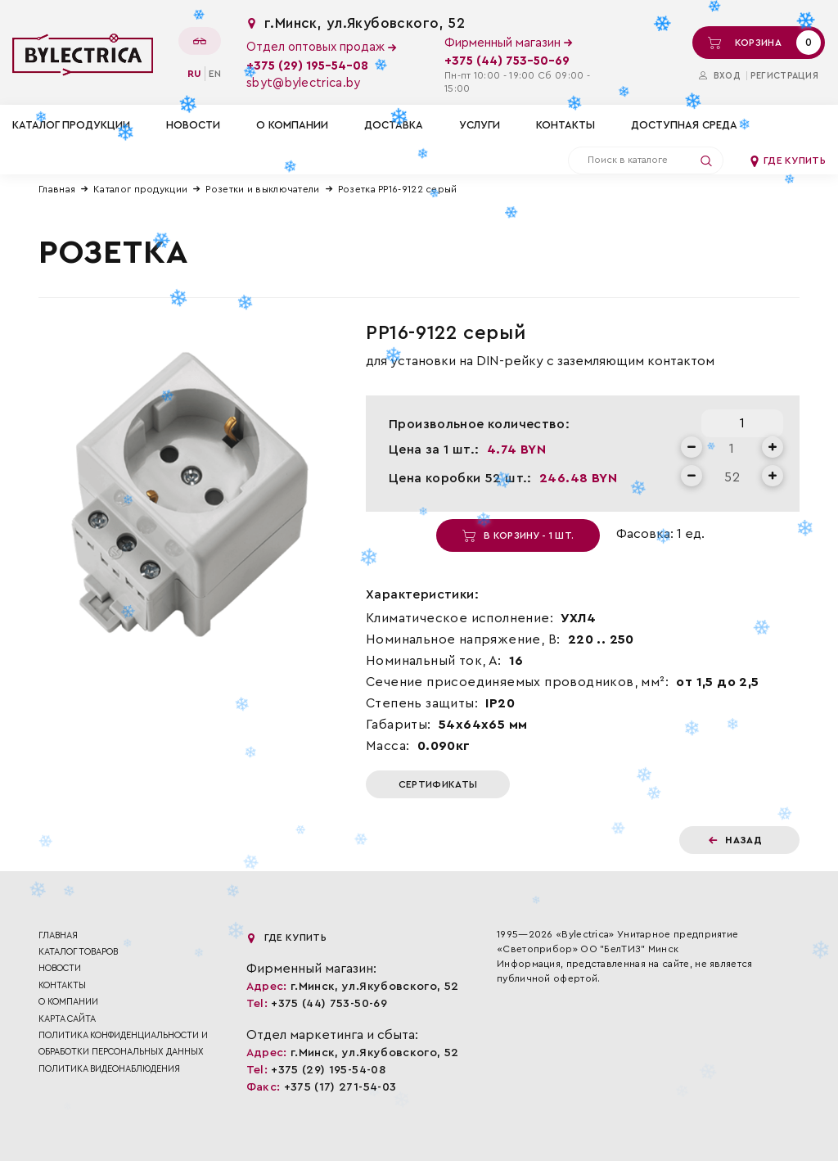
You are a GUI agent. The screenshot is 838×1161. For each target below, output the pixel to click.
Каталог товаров (78, 951)
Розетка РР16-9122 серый (397, 189)
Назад (735, 840)
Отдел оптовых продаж (321, 47)
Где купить (787, 160)
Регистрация (784, 75)
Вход (720, 75)
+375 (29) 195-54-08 (307, 66)
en (215, 74)
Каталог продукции (140, 189)
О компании (292, 125)
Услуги (479, 125)
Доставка (393, 125)
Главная (56, 189)
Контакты (565, 125)
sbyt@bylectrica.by (303, 83)
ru (194, 74)
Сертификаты (438, 784)
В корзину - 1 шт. (518, 535)
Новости (193, 125)
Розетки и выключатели (262, 189)
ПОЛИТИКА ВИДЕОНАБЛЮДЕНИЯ (109, 1068)
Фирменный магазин (508, 43)
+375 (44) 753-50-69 (507, 61)
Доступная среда (684, 125)
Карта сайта (67, 1018)
